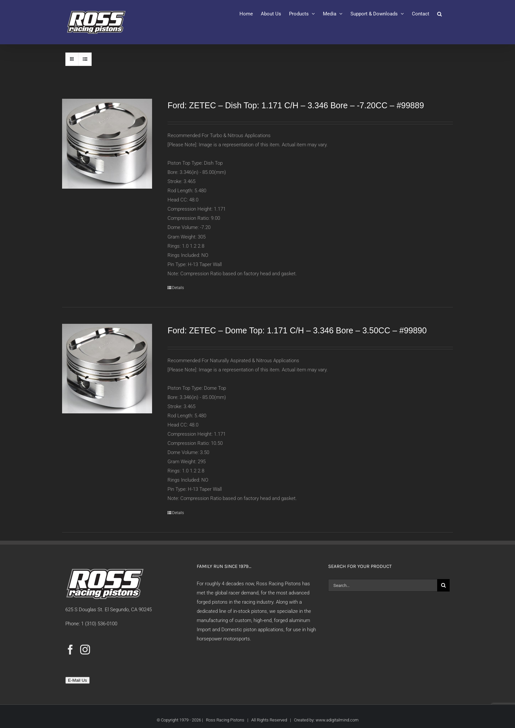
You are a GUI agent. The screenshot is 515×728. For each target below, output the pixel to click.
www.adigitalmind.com (337, 720)
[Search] (443, 585)
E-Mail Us (77, 680)
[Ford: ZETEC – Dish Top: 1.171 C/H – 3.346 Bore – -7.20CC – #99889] (107, 144)
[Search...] (382, 585)
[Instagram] (85, 650)
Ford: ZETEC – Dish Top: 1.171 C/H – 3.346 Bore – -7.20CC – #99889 (296, 105)
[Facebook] (70, 650)
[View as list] (84, 59)
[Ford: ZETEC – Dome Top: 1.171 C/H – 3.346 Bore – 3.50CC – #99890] (107, 369)
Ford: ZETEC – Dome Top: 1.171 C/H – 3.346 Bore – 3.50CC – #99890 (297, 330)
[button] (439, 14)
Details (178, 287)
